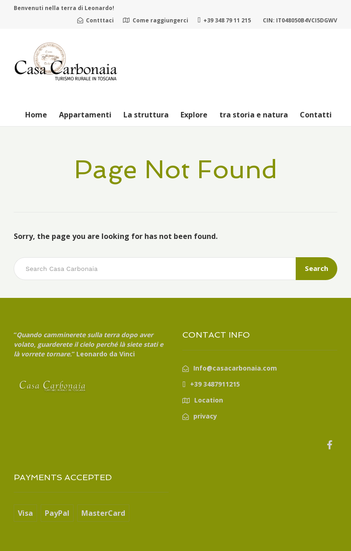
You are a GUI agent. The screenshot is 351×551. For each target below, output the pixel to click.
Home (36, 115)
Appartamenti (85, 115)
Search (316, 268)
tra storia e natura (253, 115)
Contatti (316, 115)
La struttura (146, 115)
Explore (194, 115)
